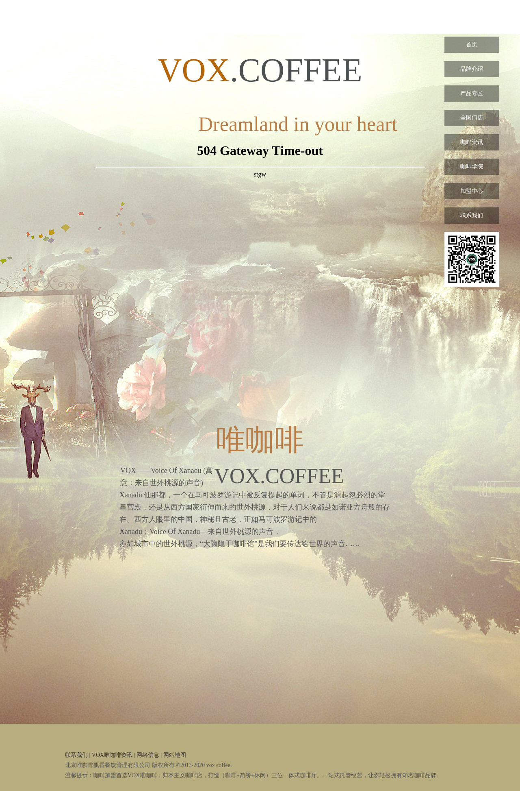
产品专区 (471, 93)
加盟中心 (471, 191)
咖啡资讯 (471, 142)
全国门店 (471, 118)
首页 (471, 44)
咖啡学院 (471, 166)
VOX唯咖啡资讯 (112, 755)
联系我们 (471, 215)
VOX (471, 20)
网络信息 (147, 755)
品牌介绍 (471, 69)
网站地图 (174, 755)
